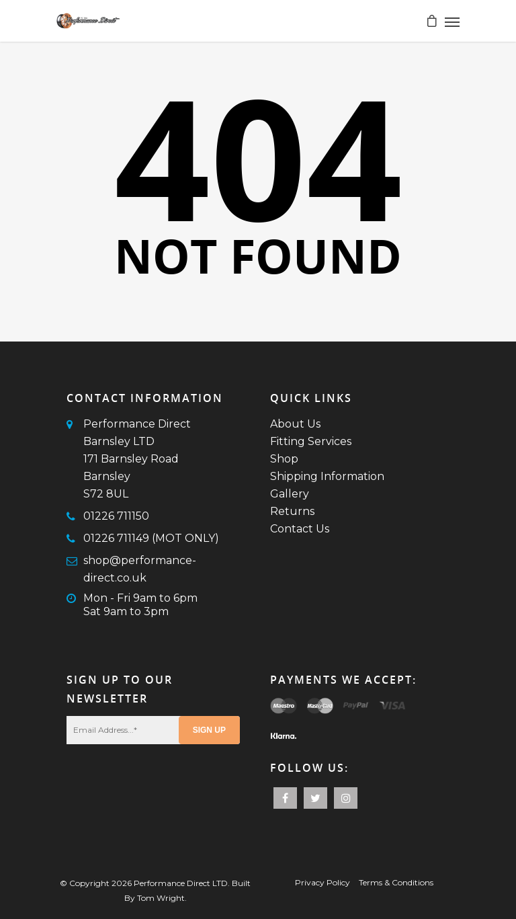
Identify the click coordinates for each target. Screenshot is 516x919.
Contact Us (299, 528)
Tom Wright (161, 898)
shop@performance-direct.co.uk (139, 569)
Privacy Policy (322, 882)
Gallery (289, 493)
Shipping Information (327, 476)
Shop (284, 458)
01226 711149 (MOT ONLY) (151, 538)
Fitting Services (310, 441)
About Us (295, 423)
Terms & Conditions (396, 882)
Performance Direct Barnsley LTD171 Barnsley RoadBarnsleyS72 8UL (137, 458)
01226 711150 (116, 516)
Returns (292, 511)
